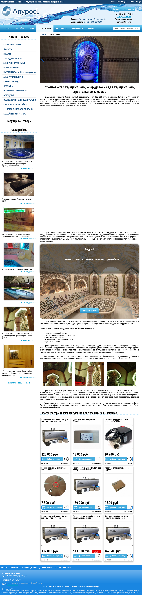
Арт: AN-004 (44, 560)
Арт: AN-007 (108, 560)
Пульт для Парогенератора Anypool (84, 420)
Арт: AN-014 (108, 511)
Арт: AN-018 (44, 511)
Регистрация (121, 2)
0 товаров (133, 2)
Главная (43, 34)
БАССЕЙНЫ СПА (61, 28)
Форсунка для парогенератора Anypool (117, 469)
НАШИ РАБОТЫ (78, 28)
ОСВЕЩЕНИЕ (19, 95)
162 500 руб (113, 551)
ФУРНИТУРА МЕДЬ (19, 81)
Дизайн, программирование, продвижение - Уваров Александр (22, 583)
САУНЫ (31, 28)
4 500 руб (111, 502)
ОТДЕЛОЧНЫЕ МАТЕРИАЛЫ (19, 90)
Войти (113, 2)
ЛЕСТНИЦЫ (19, 86)
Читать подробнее (28, 168)
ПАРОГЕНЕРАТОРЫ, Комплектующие (19, 72)
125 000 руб (49, 454)
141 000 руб (81, 551)
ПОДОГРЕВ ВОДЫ (19, 67)
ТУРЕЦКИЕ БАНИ (45, 28)
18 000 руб (80, 454)
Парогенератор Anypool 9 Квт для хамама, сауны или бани (118, 517)
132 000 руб (49, 551)
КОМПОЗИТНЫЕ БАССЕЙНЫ (19, 104)
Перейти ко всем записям (19, 382)
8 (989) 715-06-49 (124, 16)
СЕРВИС (91, 28)
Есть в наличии (65, 463)
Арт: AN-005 (76, 560)
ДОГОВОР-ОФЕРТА (45, 567)
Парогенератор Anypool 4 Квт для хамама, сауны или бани (54, 420)
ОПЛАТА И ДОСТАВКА (29, 567)
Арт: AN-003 (44, 463)
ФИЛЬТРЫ (19, 49)
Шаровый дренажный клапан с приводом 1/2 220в (117, 420)
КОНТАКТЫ (67, 567)
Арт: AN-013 (108, 463)
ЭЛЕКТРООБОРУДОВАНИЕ (19, 63)
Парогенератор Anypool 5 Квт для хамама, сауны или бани (54, 517)
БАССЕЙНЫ (20, 28)
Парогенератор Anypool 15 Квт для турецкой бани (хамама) (87, 469)
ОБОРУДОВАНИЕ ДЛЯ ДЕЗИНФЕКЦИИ (19, 99)
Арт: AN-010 (76, 511)
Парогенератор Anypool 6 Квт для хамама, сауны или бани (86, 517)
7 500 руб (48, 502)
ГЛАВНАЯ (8, 28)
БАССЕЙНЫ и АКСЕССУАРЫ (19, 113)
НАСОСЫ (19, 53)
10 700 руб (112, 454)
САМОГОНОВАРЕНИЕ (19, 44)
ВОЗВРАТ (58, 567)
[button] (136, 59)
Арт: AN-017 (76, 463)
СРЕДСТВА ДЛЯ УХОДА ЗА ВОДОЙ (19, 109)
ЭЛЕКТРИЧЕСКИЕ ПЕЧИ (19, 76)
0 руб (139, 2)
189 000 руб (81, 502)
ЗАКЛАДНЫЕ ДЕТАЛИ (19, 58)
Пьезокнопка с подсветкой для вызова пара (54, 469)
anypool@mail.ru (12, 584)
